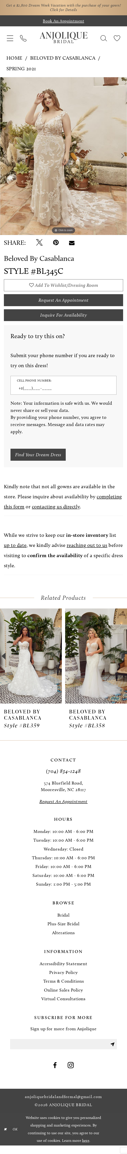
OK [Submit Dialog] (16, 1137)
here (85, 1148)
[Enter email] (63, 1052)
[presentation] (31, 663)
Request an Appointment (63, 303)
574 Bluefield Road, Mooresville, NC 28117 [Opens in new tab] (63, 793)
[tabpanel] (63, 157)
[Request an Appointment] (63, 808)
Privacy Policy (63, 979)
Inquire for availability (63, 320)
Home (14, 59)
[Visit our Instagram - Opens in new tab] (70, 1073)
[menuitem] (10, 38)
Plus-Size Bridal (63, 931)
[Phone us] (23, 38)
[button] (10, 38)
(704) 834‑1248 (63, 778)
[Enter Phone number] (60, 393)
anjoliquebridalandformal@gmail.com (63, 1105)
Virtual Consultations (63, 1006)
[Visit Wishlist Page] (117, 38)
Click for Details (69, 10)
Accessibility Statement (64, 971)
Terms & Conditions (63, 988)
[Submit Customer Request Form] (41, 461)
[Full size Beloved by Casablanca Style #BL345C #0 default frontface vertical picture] (63, 157)
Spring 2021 (21, 70)
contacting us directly (56, 514)
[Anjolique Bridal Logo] (63, 39)
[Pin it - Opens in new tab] (56, 243)
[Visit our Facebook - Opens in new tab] (55, 1073)
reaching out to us (87, 552)
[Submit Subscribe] (112, 1052)
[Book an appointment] (63, 21)
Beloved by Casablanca (62, 59)
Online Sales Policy (63, 997)
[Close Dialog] (5, 1137)
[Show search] (103, 38)
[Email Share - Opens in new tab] (72, 243)
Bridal (63, 922)
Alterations (63, 940)
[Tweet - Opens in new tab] (39, 243)
